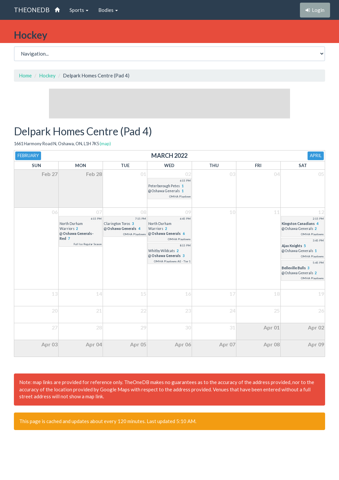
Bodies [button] (108, 10)
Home (25, 75)
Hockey (47, 75)
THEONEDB (32, 10)
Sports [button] (79, 10)
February (28, 155)
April (315, 155)
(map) (105, 143)
